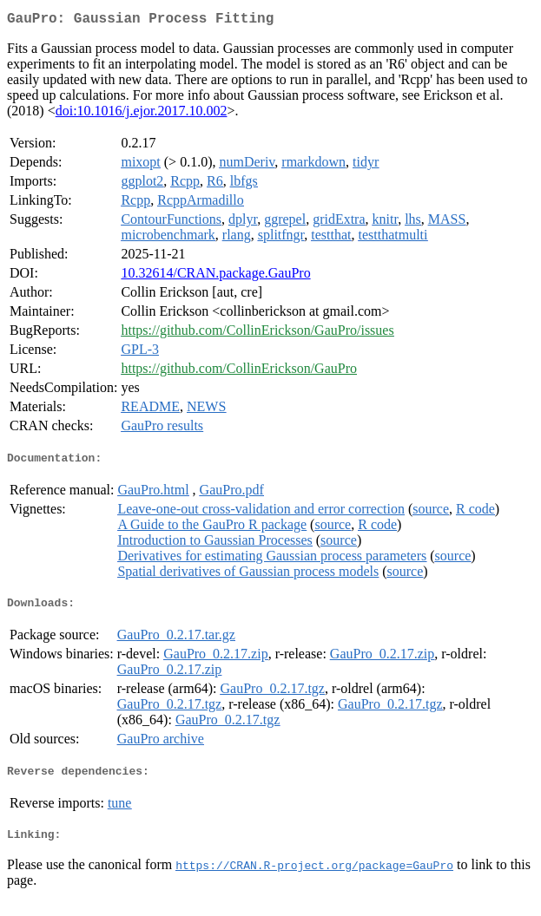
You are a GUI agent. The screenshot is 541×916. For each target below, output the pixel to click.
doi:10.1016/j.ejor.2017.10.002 (142, 114)
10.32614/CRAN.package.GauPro (215, 276)
